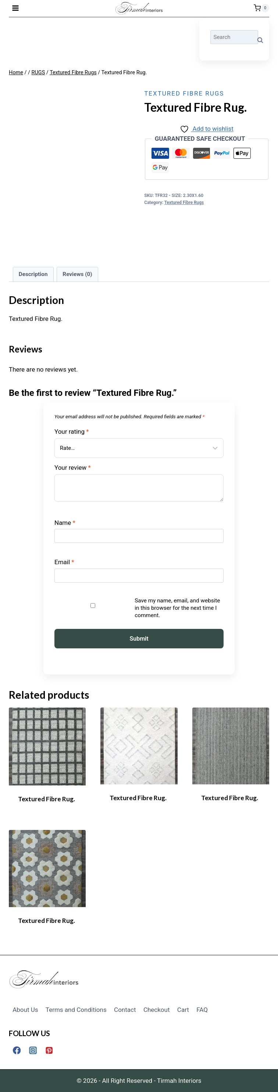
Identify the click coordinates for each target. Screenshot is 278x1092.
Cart (183, 1009)
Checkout (156, 1009)
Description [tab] (33, 274)
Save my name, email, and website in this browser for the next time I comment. (177, 608)
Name (64, 522)
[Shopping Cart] (261, 8)
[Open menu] (15, 8)
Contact (125, 1009)
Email (64, 562)
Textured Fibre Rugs (184, 93)
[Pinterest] (49, 1050)
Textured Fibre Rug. (46, 799)
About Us (25, 1009)
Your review (72, 467)
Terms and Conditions (76, 1009)
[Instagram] (33, 1050)
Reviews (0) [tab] (77, 274)
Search (262, 39)
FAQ (202, 1009)
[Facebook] (17, 1050)
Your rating (71, 431)
